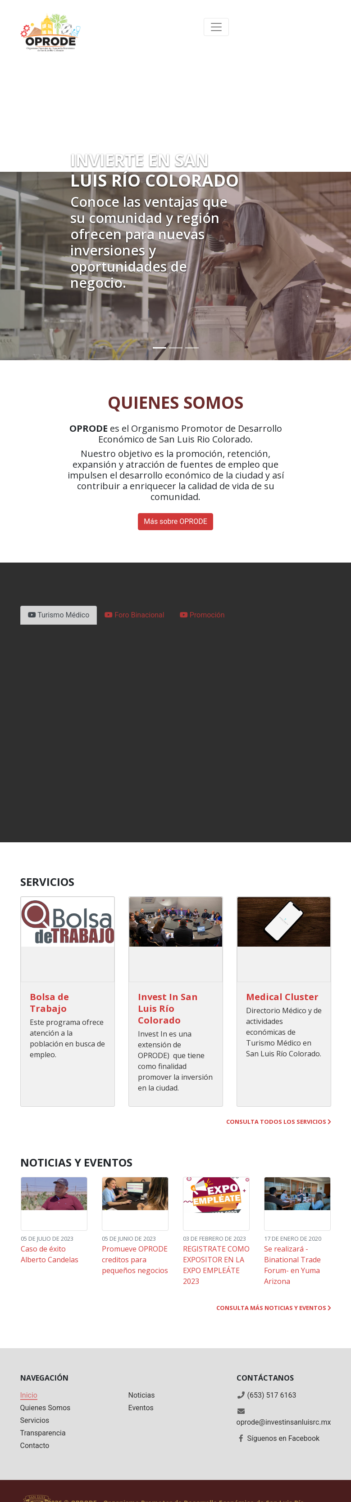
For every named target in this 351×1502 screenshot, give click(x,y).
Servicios (35, 1420)
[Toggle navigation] (216, 27)
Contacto (35, 1445)
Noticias (141, 1395)
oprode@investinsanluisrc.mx (284, 1422)
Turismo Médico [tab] (59, 615)
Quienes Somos (45, 1408)
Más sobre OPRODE (175, 521)
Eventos (141, 1408)
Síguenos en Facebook (283, 1438)
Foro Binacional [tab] (134, 615)
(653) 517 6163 (271, 1395)
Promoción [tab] (202, 615)
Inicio (28, 1395)
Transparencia (43, 1433)
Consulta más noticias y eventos (273, 1308)
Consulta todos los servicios (278, 1122)
